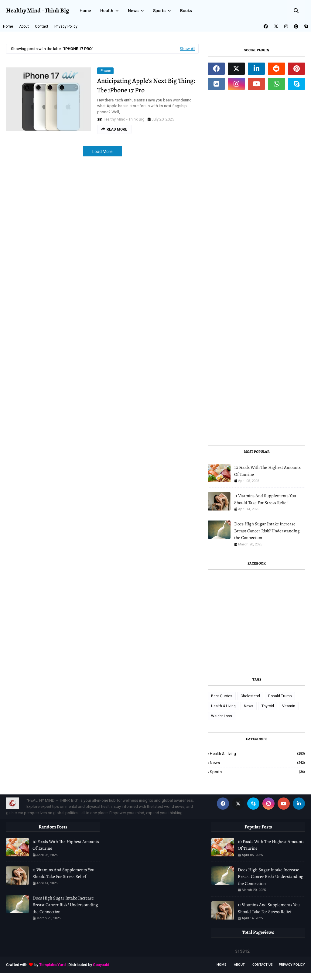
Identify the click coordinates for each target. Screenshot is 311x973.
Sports (257, 772)
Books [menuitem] (186, 10)
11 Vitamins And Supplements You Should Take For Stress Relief (265, 499)
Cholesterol (250, 696)
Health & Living (223, 706)
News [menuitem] (133, 10)
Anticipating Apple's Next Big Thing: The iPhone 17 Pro (146, 85)
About (24, 26)
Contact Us (262, 965)
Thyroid (267, 706)
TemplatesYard (52, 964)
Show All (187, 48)
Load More (102, 151)
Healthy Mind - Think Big (37, 10)
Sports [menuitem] (159, 10)
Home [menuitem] (85, 10)
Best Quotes (221, 696)
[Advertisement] (256, 268)
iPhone (105, 71)
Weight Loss (221, 716)
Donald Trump (280, 696)
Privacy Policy (65, 26)
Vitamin (288, 706)
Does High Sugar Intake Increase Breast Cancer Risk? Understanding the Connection (267, 531)
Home (8, 26)
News (248, 706)
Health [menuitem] (106, 10)
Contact (41, 26)
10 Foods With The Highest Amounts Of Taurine (267, 470)
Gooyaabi (101, 964)
